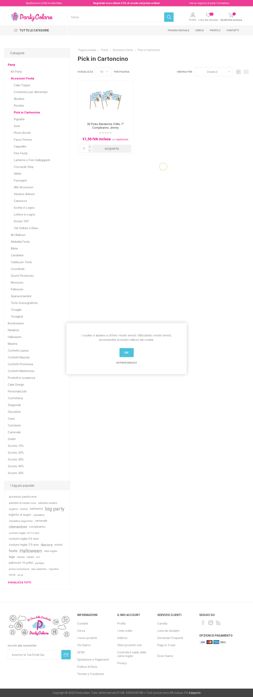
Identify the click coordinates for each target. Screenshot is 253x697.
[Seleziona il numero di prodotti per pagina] (103, 71)
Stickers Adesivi (24, 194)
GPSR (81, 652)
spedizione (122, 139)
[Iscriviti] (35, 654)
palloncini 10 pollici (21, 563)
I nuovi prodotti (87, 638)
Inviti (17, 126)
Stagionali (14, 405)
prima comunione (19, 569)
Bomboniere (16, 323)
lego (12, 557)
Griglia (238, 71)
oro (38, 557)
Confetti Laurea (18, 350)
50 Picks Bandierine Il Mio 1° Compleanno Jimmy (105, 125)
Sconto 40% (16, 466)
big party (54, 509)
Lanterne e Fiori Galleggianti (32, 160)
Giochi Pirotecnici (22, 276)
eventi (58, 545)
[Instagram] (210, 623)
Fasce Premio (23, 139)
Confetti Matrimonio (21, 371)
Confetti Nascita (18, 357)
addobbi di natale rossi (22, 502)
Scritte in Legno (24, 208)
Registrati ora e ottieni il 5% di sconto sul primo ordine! (126, 3)
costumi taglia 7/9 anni (24, 545)
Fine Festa (20, 153)
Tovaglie (16, 310)
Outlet (12, 439)
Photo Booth (22, 133)
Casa (11, 418)
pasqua (39, 563)
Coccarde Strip (23, 167)
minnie (21, 557)
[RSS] (218, 623)
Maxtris (12, 344)
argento (13, 508)
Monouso (17, 282)
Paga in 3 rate (166, 645)
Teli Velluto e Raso (26, 228)
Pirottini (19, 105)
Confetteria (15, 398)
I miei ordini (124, 631)
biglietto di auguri (20, 514)
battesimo (36, 508)
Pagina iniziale (178, 30)
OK (126, 352)
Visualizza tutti (19, 582)
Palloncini (17, 289)
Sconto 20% (16, 452)
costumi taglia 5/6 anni (24, 539)
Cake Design (16, 384)
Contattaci (223, 3)
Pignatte (19, 119)
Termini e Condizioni (90, 674)
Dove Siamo (165, 656)
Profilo (192, 19)
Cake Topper (22, 85)
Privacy (122, 663)
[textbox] (115, 17)
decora (47, 545)
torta (12, 575)
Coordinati (17, 269)
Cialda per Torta (21, 262)
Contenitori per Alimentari (31, 92)
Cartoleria (14, 425)
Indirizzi (122, 638)
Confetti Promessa (20, 364)
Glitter (18, 174)
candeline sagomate (21, 520)
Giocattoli (14, 412)
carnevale (41, 520)
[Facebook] (203, 623)
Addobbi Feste (20, 242)
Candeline (17, 255)
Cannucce (20, 201)
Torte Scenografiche (24, 303)
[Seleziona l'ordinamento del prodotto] (214, 71)
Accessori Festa (22, 78)
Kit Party (16, 71)
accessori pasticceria (22, 496)
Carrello (162, 623)
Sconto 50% (16, 473)
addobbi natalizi (47, 502)
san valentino (39, 569)
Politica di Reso (87, 667)
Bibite (14, 248)
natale (30, 557)
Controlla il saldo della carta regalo (131, 654)
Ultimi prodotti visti (129, 645)
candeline (38, 514)
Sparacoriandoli (21, 296)
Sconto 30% (16, 459)
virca (20, 575)
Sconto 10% (16, 446)
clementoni (18, 527)
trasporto (195, 692)
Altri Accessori (23, 187)
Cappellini (20, 146)
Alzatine (19, 99)
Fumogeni (20, 180)
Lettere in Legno (24, 214)
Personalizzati (17, 391)
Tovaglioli (17, 316)
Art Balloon (18, 235)
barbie (24, 508)
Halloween (14, 337)
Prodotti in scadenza (21, 378)
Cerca (199, 30)
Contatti (232, 30)
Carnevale (14, 432)
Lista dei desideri (168, 631)
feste (13, 551)
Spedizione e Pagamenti (93, 659)
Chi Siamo (84, 645)
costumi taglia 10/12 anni (24, 533)
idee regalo (50, 551)
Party (11, 65)
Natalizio (13, 330)
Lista (246, 71)
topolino (54, 569)
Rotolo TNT (21, 221)
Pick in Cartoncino (27, 112)
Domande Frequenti (170, 638)
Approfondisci (126, 362)
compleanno (37, 527)
